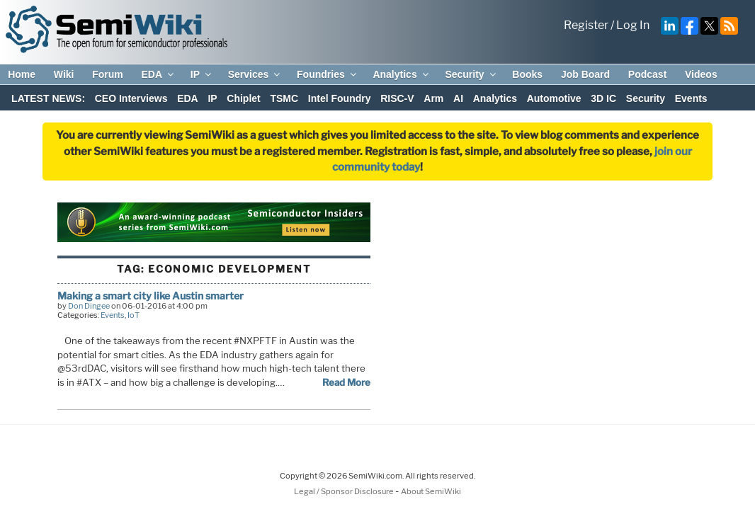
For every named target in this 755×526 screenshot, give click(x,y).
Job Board (585, 74)
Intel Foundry (339, 98)
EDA (158, 74)
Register (586, 25)
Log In (632, 25)
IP (202, 74)
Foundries (327, 74)
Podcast (647, 74)
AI (458, 98)
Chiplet (243, 98)
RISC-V (397, 98)
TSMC (284, 98)
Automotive (554, 98)
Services (255, 74)
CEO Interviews (131, 98)
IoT (133, 315)
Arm (433, 98)
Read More (346, 382)
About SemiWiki (431, 491)
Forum (107, 74)
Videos (701, 74)
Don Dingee (89, 306)
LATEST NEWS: (48, 98)
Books (527, 74)
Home (21, 74)
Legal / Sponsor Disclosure (344, 491)
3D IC (603, 98)
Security (471, 74)
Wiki (64, 74)
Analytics (401, 74)
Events (691, 98)
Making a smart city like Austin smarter (150, 296)
